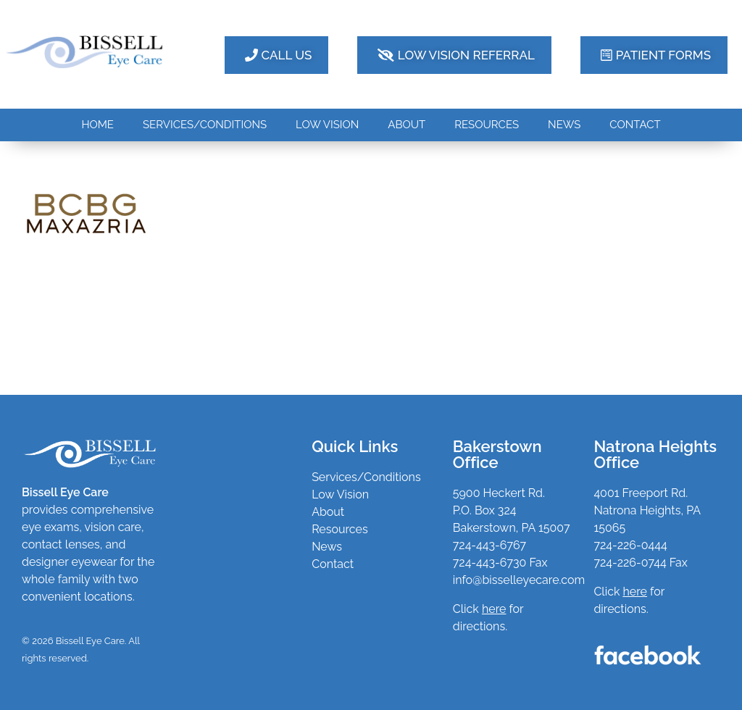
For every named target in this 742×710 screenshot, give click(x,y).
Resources (340, 529)
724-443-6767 (489, 545)
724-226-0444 (630, 545)
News (327, 547)
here (635, 591)
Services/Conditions (366, 477)
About (328, 512)
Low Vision (340, 494)
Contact (333, 564)
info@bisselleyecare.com (519, 580)
